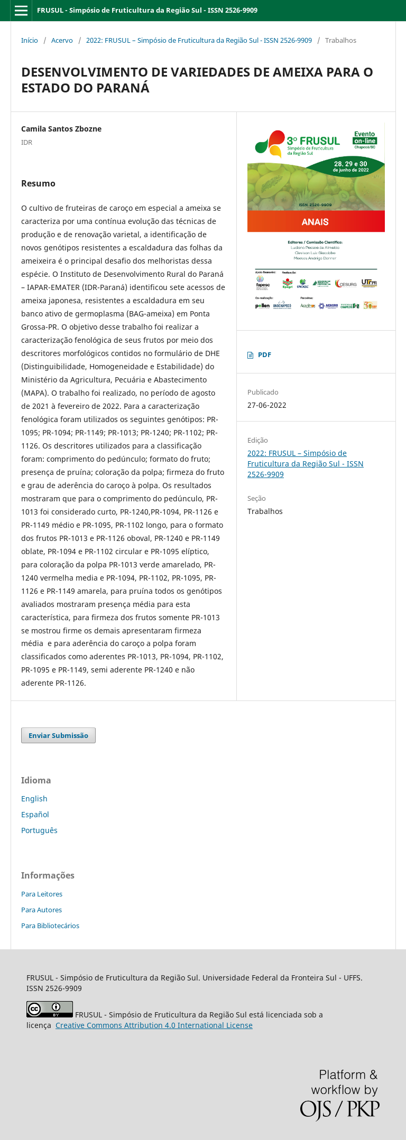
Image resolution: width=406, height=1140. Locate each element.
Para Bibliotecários (50, 925)
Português (39, 830)
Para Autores (41, 909)
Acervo (62, 40)
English (34, 798)
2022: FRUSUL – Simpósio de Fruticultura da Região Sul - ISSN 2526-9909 (199, 40)
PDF (264, 354)
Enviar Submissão (58, 735)
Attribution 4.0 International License (154, 1025)
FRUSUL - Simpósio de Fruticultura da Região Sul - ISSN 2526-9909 (147, 10)
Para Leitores (41, 894)
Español (35, 814)
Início (29, 40)
